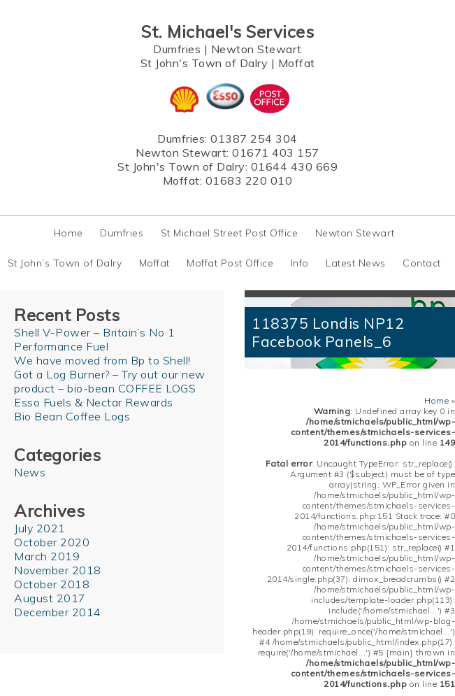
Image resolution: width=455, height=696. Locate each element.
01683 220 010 (249, 180)
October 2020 (51, 542)
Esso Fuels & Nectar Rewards (93, 402)
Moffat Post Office (230, 263)
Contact (422, 263)
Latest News (356, 263)
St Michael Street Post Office (229, 233)
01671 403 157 (275, 152)
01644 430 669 (294, 166)
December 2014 (57, 612)
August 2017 (50, 598)
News (29, 472)
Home (68, 233)
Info (300, 263)
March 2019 (47, 556)
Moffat (296, 63)
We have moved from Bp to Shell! (102, 360)
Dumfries (177, 49)
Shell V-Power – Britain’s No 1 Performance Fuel (94, 339)
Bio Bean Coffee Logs (72, 416)
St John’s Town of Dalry (65, 263)
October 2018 (51, 584)
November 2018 (57, 570)
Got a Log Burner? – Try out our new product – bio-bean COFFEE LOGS (109, 381)
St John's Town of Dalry (204, 63)
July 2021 (40, 528)
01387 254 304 (254, 138)
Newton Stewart (256, 49)
